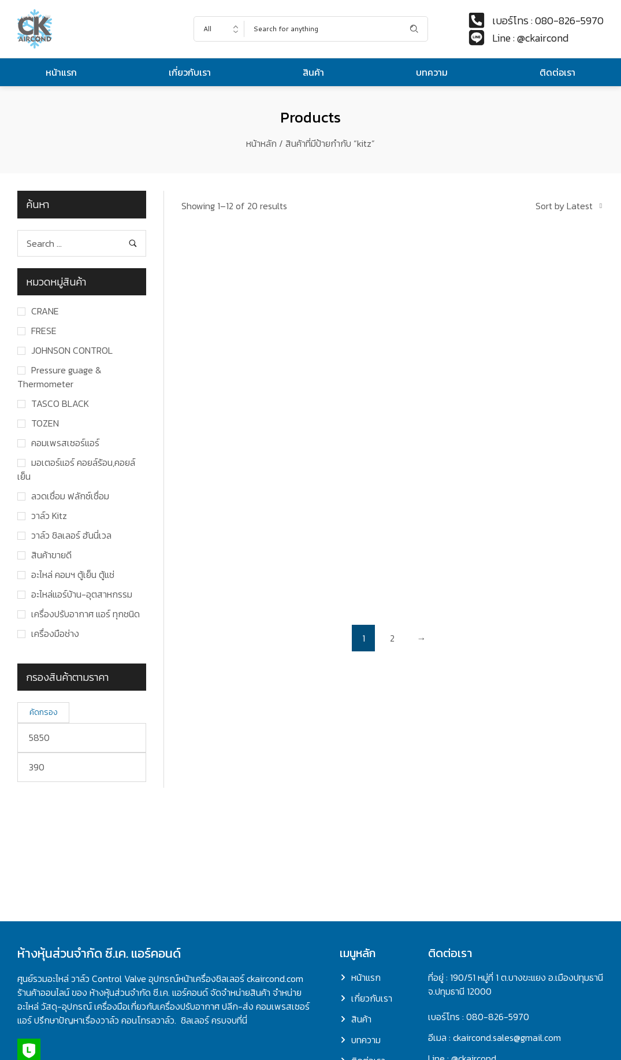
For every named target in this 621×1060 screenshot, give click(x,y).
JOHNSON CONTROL (72, 350)
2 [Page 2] (392, 638)
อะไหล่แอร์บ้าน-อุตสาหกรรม (81, 594)
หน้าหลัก (261, 143)
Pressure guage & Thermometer (59, 377)
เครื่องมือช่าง (55, 633)
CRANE (45, 311)
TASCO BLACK (60, 403)
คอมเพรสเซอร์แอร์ (65, 443)
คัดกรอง (43, 712)
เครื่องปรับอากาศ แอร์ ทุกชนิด (85, 614)
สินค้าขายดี (51, 555)
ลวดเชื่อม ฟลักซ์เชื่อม (70, 496)
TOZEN (45, 423)
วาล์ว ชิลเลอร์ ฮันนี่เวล (71, 535)
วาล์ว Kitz (49, 515)
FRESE (44, 331)
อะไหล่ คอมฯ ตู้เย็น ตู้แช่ (72, 574)
